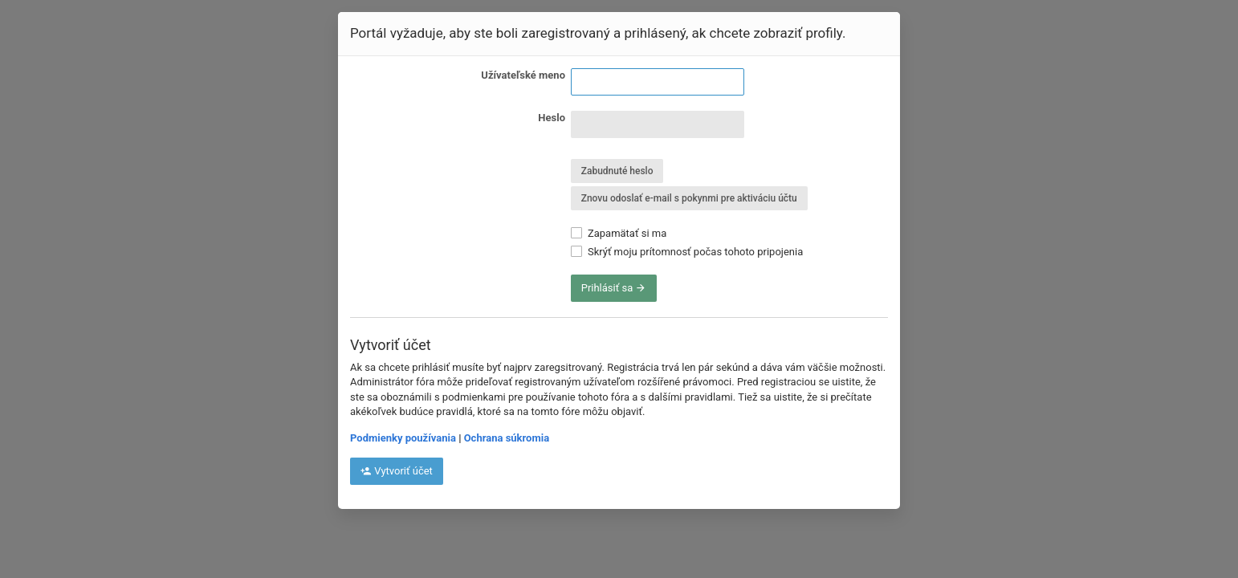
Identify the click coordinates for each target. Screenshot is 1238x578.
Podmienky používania (403, 438)
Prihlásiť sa (614, 288)
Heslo (551, 118)
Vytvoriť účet (396, 471)
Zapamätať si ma (619, 233)
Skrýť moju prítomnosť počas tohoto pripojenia (687, 252)
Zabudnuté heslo (617, 171)
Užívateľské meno (523, 75)
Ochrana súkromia (506, 438)
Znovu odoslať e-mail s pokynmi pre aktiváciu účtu (689, 198)
